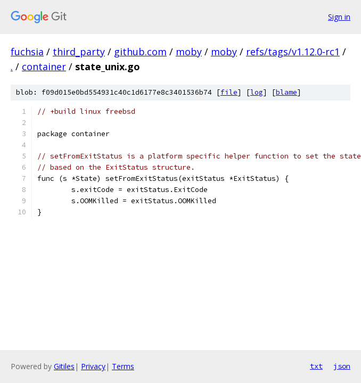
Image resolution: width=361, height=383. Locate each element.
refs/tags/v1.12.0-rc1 (293, 51)
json (341, 366)
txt (316, 366)
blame (286, 92)
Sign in (339, 17)
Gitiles (64, 366)
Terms (123, 366)
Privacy (93, 366)
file (228, 92)
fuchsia (27, 51)
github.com (140, 51)
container (44, 66)
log (256, 92)
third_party (79, 51)
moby (189, 51)
